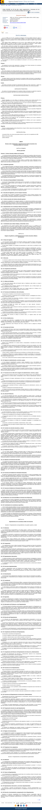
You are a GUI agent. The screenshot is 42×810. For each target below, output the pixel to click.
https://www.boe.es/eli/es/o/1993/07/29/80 (18, 22)
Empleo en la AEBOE (23, 803)
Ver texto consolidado (34, 12)
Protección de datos (28, 802)
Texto (3, 32)
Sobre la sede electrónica (8, 802)
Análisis (6, 32)
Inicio (6, 5)
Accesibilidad (22, 802)
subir (39, 799)
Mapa (14, 802)
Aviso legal (17, 802)
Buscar (9, 5)
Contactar (2, 802)
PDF (7, 27)
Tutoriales (17, 803)
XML (16, 27)
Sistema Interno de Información (36, 802)
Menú (35, 3)
